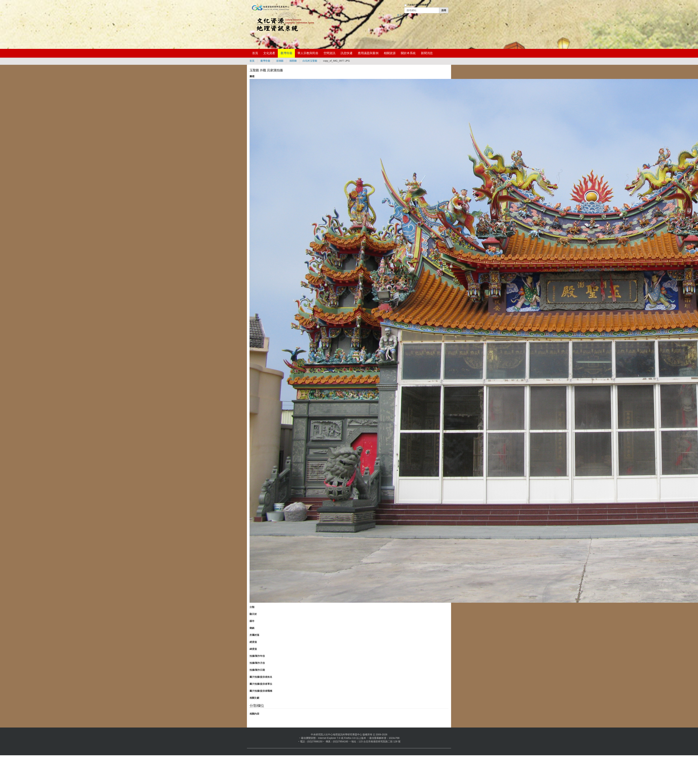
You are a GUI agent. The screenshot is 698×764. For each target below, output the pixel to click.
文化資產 (269, 53)
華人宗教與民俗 (308, 53)
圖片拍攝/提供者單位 (261, 683)
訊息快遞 (346, 53)
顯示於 (253, 614)
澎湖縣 (279, 60)
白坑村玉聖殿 (310, 60)
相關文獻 (254, 697)
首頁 (255, 53)
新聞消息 (427, 53)
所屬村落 (254, 635)
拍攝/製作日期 (257, 669)
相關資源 (390, 53)
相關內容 (254, 713)
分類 (252, 607)
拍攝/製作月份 (257, 663)
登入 (399, 15)
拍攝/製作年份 (257, 656)
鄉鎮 (252, 628)
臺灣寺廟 (286, 53)
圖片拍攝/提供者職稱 (261, 690)
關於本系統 (408, 53)
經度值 (253, 642)
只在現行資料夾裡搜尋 (417, 5)
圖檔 (252, 76)
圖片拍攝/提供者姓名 (261, 676)
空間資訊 (329, 53)
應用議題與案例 (368, 53)
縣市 (252, 621)
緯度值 (253, 649)
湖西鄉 (293, 60)
